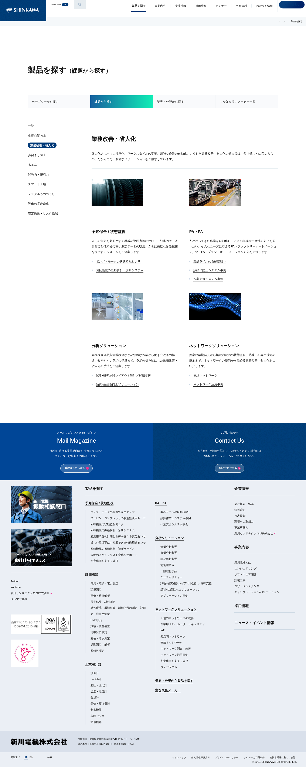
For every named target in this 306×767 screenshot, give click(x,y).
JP (26, 757)
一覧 (31, 125)
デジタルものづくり (41, 194)
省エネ (32, 165)
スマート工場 (37, 184)
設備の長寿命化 (38, 203)
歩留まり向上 (37, 155)
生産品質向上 (37, 135)
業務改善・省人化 (42, 145)
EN (31, 757)
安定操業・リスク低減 (43, 213)
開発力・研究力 (38, 174)
